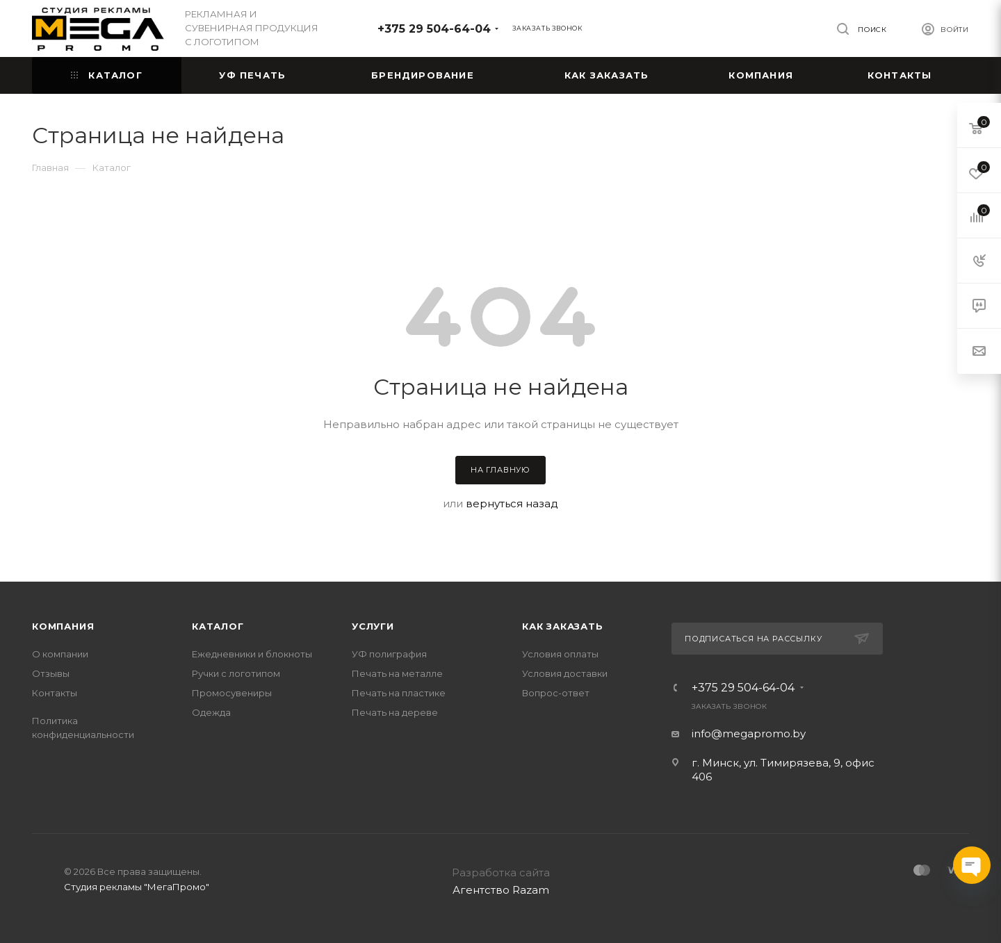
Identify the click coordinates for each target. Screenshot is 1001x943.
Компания (63, 626)
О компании (60, 653)
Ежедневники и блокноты (252, 653)
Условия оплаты (560, 653)
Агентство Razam (501, 889)
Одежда (211, 712)
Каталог (218, 626)
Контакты (54, 692)
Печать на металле (397, 673)
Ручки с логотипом (236, 673)
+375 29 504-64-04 (434, 28)
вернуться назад (512, 503)
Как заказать (562, 626)
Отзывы (51, 673)
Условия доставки (565, 673)
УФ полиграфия (389, 653)
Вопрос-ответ (555, 692)
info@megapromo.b (746, 733)
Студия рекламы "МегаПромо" (136, 886)
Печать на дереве (395, 712)
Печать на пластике (399, 692)
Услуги (373, 626)
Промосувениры (232, 692)
